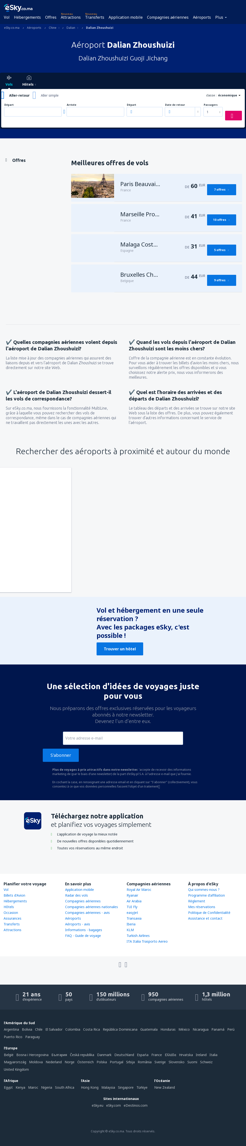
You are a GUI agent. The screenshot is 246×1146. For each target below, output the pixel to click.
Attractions (71, 17)
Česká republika (82, 1054)
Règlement (196, 901)
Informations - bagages (83, 930)
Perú (230, 1029)
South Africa (64, 1087)
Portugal (116, 1062)
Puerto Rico (13, 1036)
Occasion (11, 912)
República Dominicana (120, 1029)
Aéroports (202, 17)
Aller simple (50, 95)
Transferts (94, 17)
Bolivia (27, 1029)
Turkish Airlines (138, 935)
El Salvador (53, 1029)
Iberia (131, 924)
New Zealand (164, 1087)
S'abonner (60, 755)
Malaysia (108, 1087)
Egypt (8, 1087)
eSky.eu (97, 1105)
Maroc (33, 1087)
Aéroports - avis (77, 924)
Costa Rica (91, 1029)
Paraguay (32, 1036)
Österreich (85, 1062)
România (145, 1062)
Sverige (160, 1062)
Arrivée (71, 104)
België (8, 1054)
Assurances (12, 918)
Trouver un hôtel (120, 649)
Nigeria (46, 1087)
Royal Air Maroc (139, 889)
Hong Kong (89, 1087)
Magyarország (15, 1062)
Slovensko (176, 1062)
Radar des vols (76, 895)
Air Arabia (134, 901)
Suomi (192, 1062)
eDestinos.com (136, 1105)
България (59, 1054)
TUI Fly (132, 907)
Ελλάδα (170, 1054)
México (184, 1029)
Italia (213, 1054)
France (156, 1054)
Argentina (11, 1029)
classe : (211, 95)
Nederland (54, 1062)
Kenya (20, 1087)
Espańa (142, 1054)
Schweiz (206, 1062)
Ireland (201, 1054)
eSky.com (113, 1105)
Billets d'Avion (14, 895)
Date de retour (175, 104)
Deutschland (124, 1054)
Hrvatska (186, 1054)
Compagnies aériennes (168, 17)
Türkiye (142, 1087)
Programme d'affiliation (206, 895)
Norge (69, 1062)
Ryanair (132, 895)
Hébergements (27, 17)
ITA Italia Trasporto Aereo (147, 941)
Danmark (104, 1054)
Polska (102, 1062)
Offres (50, 17)
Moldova (36, 1062)
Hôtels (9, 907)
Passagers (211, 104)
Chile (39, 1029)
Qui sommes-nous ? (204, 889)
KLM (130, 930)
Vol (7, 17)
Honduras (168, 1029)
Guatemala (149, 1029)
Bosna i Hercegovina (32, 1054)
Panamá (217, 1029)
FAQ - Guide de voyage (83, 935)
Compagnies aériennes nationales (91, 907)
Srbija (130, 1062)
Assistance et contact (205, 918)
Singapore (126, 1087)
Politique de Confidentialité (209, 912)
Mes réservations (201, 907)
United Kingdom (16, 1069)
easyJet (132, 912)
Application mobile (126, 17)
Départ (9, 104)
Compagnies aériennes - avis (87, 912)
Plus (219, 17)
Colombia (72, 1029)
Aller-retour (19, 95)
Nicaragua (201, 1029)
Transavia (134, 918)
